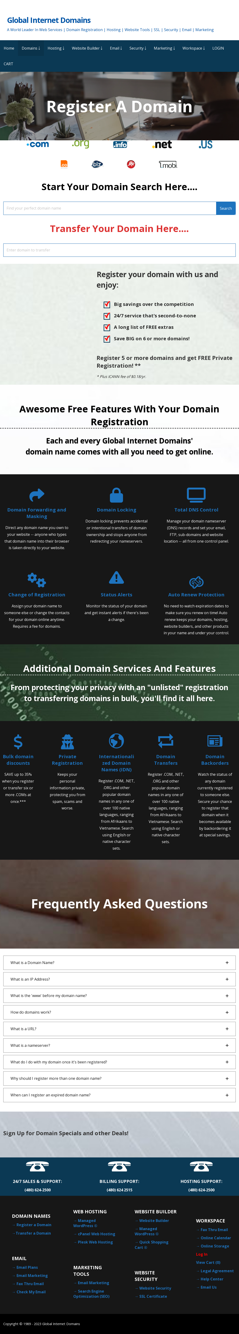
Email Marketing (32, 1275)
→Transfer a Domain (31, 1233)
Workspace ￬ (194, 48)
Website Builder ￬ (87, 48)
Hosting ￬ (56, 48)
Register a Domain (34, 1224)
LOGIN (218, 48)
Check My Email (31, 1291)
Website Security (155, 1288)
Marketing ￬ (164, 48)
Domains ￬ (31, 48)
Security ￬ (138, 48)
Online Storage (215, 1246)
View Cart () (208, 1262)
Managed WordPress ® (85, 1223)
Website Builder (154, 1220)
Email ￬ (116, 48)
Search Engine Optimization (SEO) (91, 1294)
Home (9, 48)
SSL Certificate (153, 1296)
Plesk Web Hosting (95, 1242)
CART (8, 63)
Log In (201, 1254)
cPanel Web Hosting (96, 1233)
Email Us (209, 1287)
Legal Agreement (217, 1270)
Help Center (212, 1279)
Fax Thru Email (30, 1283)
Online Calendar (216, 1237)
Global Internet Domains (49, 20)
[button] (119, 963)
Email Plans (27, 1267)
